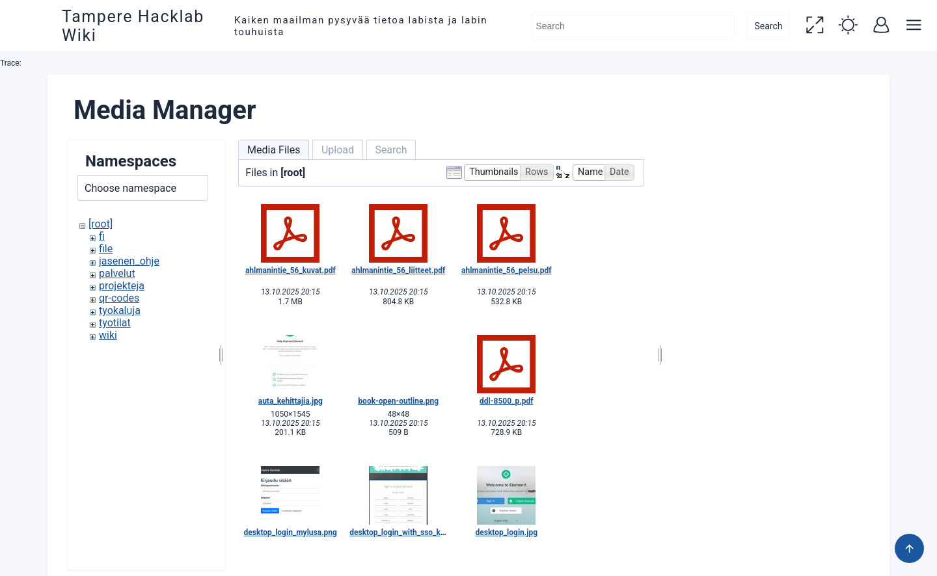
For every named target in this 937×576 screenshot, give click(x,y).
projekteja (121, 286)
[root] (100, 224)
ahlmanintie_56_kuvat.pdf (290, 270)
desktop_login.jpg (507, 532)
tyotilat (115, 323)
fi (102, 236)
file (106, 248)
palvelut (117, 273)
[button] (812, 26)
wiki (108, 335)
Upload (337, 150)
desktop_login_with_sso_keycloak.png (416, 532)
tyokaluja (120, 310)
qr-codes (119, 298)
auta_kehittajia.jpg (290, 401)
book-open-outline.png (398, 401)
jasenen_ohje (129, 261)
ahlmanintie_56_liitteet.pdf (398, 270)
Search (765, 26)
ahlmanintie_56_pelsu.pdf (506, 270)
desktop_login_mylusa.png (290, 532)
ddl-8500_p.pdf (506, 401)
